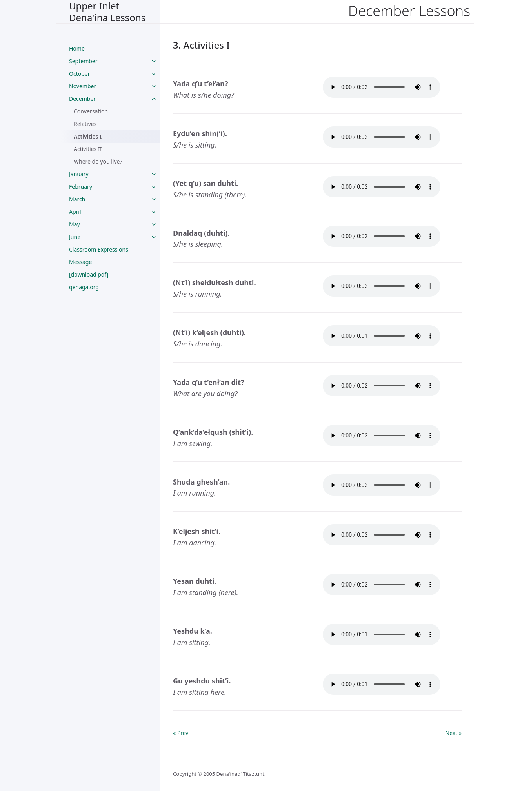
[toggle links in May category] (153, 224)
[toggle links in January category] (153, 174)
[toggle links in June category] (153, 237)
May (74, 224)
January (79, 174)
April (75, 211)
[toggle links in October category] (153, 73)
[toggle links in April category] (153, 212)
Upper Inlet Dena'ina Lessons (107, 11)
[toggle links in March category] (153, 199)
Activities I (88, 136)
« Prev (180, 732)
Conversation (91, 111)
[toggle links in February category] (153, 186)
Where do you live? (98, 161)
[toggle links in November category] (153, 86)
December (82, 98)
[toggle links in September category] (153, 61)
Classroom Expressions (98, 249)
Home (77, 48)
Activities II (88, 149)
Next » (454, 732)
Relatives (85, 124)
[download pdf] (88, 274)
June (74, 237)
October (79, 73)
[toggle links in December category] (153, 99)
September (83, 61)
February (80, 186)
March (77, 199)
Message (80, 262)
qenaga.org (84, 287)
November (82, 86)
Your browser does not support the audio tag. (381, 87)
